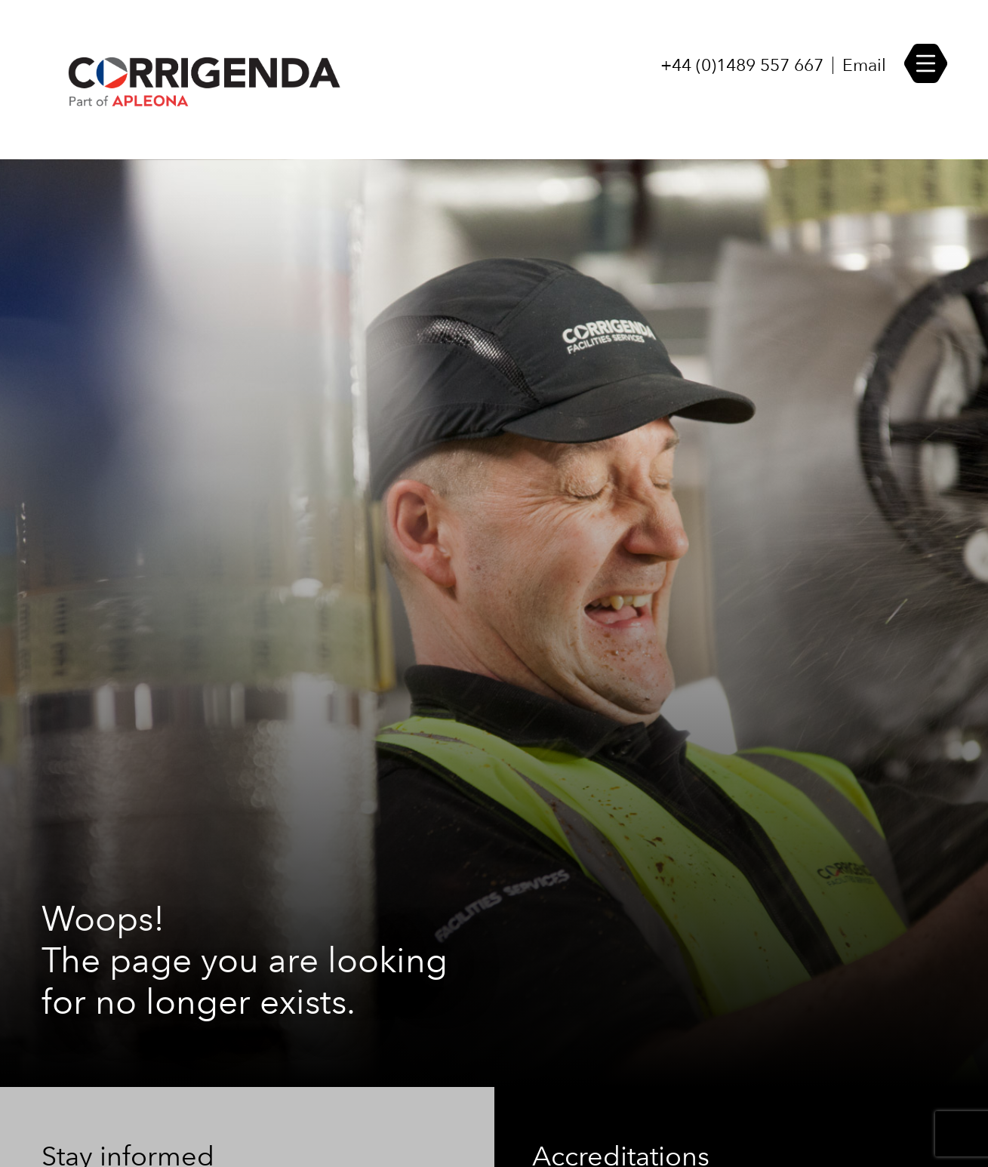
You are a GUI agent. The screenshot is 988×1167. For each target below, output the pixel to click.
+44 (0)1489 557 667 (741, 65)
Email (864, 65)
